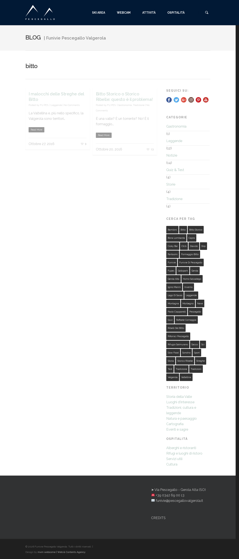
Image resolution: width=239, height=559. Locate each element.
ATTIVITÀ (153, 12)
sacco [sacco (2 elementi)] (194, 344)
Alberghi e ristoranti (181, 448)
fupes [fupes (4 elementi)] (171, 270)
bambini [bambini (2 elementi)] (172, 229)
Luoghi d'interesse (180, 402)
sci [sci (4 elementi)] (203, 344)
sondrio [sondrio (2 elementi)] (186, 352)
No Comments (72, 105)
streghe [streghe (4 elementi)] (200, 361)
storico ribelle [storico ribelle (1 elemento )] (185, 361)
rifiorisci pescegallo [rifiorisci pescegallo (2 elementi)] (178, 336)
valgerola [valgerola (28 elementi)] (173, 377)
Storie (170, 184)
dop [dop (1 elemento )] (203, 246)
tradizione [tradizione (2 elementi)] (181, 369)
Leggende (56, 105)
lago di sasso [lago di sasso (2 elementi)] (175, 295)
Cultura (171, 464)
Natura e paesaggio (181, 419)
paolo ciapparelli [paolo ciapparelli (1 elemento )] (177, 311)
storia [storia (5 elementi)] (171, 361)
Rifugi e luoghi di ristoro (184, 453)
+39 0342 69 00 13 (170, 495)
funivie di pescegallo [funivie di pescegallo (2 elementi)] (190, 262)
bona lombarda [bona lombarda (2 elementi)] (176, 238)
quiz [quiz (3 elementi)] (170, 320)
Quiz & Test (175, 170)
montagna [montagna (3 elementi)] (173, 303)
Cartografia (175, 424)
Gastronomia (125, 105)
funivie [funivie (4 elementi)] (172, 262)
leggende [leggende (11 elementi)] (191, 295)
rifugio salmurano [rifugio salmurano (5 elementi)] (178, 344)
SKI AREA (102, 12)
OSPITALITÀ (180, 12)
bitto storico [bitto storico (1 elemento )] (195, 229)
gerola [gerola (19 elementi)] (194, 270)
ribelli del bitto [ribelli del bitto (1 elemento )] (176, 328)
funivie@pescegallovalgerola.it (179, 501)
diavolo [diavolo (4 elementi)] (194, 246)
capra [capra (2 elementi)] (192, 238)
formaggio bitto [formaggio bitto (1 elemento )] (190, 254)
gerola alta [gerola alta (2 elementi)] (173, 279)
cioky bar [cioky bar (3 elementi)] (173, 246)
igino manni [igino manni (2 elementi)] (174, 287)
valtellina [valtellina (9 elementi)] (186, 377)
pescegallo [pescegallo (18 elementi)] (195, 311)
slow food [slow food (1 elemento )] (173, 352)
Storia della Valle (179, 397)
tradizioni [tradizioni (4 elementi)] (196, 369)
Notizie (171, 155)
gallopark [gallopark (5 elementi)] (183, 270)
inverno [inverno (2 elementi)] (188, 287)
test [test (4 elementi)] (170, 369)
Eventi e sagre (177, 429)
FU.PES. (44, 105)
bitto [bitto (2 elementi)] (183, 229)
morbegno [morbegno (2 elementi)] (188, 303)
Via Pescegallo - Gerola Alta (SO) (180, 490)
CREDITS (158, 518)
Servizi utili (174, 459)
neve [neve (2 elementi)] (200, 303)
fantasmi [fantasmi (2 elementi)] (173, 254)
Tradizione (138, 105)
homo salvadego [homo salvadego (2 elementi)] (192, 279)
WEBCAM (128, 12)
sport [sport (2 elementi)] (197, 352)
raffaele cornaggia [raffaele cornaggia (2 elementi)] (186, 320)
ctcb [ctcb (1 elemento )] (183, 246)
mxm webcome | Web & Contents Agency (62, 552)
